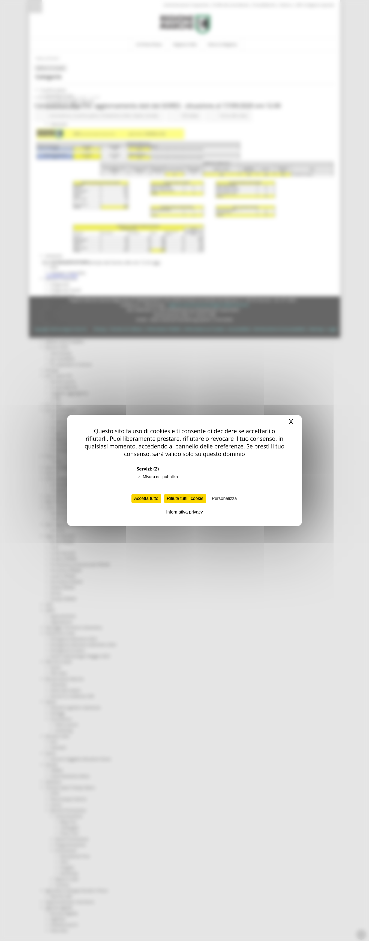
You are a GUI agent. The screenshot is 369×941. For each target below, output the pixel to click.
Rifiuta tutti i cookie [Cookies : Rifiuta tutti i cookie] (185, 498)
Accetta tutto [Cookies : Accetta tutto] (146, 498)
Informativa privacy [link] (184, 512)
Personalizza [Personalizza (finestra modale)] (224, 498)
